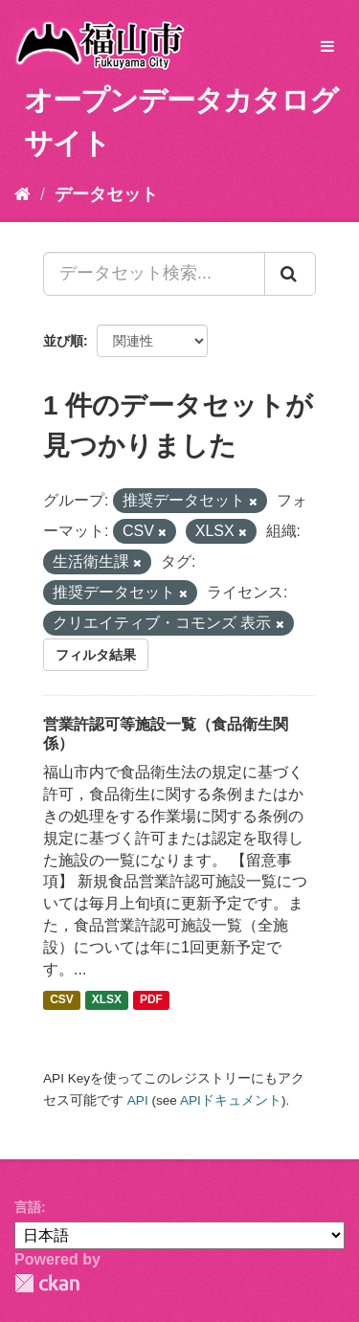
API (137, 1100)
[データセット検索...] (154, 274)
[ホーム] (22, 194)
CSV (62, 1000)
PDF (151, 1000)
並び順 (63, 340)
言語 (27, 1207)
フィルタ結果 (96, 654)
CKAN (46, 1283)
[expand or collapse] (327, 47)
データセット (106, 194)
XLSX (107, 1000)
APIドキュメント (230, 1100)
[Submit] (290, 274)
